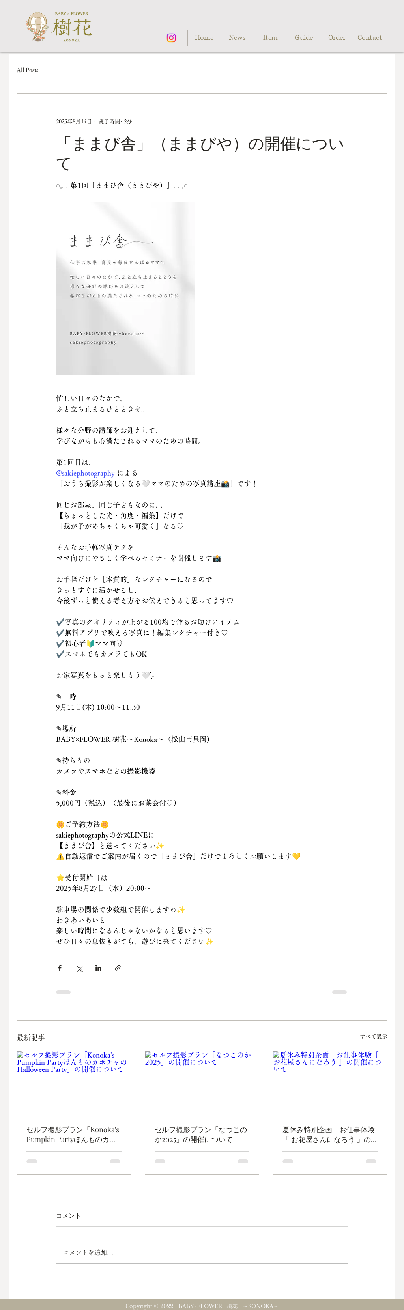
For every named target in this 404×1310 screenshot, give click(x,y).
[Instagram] (171, 38)
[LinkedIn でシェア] (98, 968)
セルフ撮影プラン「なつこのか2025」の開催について (201, 1134)
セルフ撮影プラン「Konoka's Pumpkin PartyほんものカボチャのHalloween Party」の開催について (72, 1134)
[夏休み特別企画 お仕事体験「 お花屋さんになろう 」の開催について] (330, 1083)
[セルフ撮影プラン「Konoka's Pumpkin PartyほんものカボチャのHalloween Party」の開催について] (74, 1083)
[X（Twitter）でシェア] (79, 968)
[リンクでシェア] (118, 968)
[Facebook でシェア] (60, 968)
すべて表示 (373, 1036)
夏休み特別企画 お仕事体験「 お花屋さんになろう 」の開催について (328, 1134)
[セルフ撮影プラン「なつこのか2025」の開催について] (202, 1083)
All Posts (27, 70)
